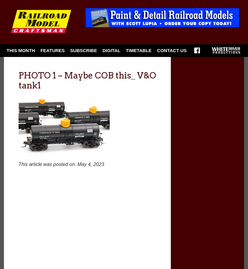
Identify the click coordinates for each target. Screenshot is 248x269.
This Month (21, 50)
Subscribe (83, 50)
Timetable (139, 50)
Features (52, 50)
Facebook (197, 52)
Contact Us (172, 50)
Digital (111, 50)
